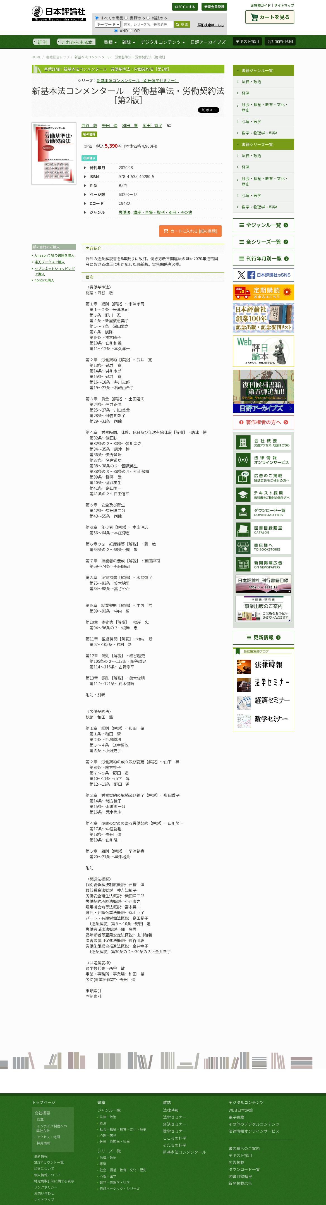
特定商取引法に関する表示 (54, 1180)
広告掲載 (236, 1162)
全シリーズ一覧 (260, 241)
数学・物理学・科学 (259, 133)
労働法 (124, 212)
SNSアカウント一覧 (49, 1162)
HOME (36, 56)
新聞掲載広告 (240, 1183)
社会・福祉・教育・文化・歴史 (265, 107)
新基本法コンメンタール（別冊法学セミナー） (138, 80)
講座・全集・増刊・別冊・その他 (162, 212)
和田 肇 (130, 125)
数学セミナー (174, 1131)
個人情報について (47, 1174)
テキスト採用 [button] (247, 41)
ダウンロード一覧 (244, 1169)
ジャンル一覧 (109, 1110)
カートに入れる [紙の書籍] (190, 231)
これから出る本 (77, 42)
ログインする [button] (185, 6)
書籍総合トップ (57, 56)
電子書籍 (236, 1117)
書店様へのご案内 (244, 1148)
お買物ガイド (261, 5)
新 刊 (42, 42)
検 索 (182, 24)
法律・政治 (251, 81)
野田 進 (110, 125)
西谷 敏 (89, 125)
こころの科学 (174, 1138)
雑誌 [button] (128, 42)
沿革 (40, 1119)
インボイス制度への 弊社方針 (51, 1128)
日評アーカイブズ (208, 42)
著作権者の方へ (260, 421)
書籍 (101, 1102)
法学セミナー (174, 1117)
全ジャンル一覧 (260, 224)
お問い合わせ (44, 1193)
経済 (246, 93)
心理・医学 (251, 121)
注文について (44, 1168)
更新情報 (260, 637)
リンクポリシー (45, 1187)
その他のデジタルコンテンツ (254, 1124)
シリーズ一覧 (109, 1151)
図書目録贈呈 (240, 1176)
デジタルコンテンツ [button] (163, 42)
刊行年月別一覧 (260, 258)
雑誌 (167, 1102)
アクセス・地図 (48, 1136)
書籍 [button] (110, 42)
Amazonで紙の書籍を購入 (55, 255)
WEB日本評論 (241, 1110)
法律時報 (171, 1110)
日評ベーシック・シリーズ (120, 1188)
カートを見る (275, 16)
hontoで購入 (44, 280)
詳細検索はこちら (210, 24)
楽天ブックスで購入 (50, 261)
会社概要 (42, 1113)
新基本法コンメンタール (184, 1152)
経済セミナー (174, 1124)
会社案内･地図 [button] (280, 41)
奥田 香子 (152, 125)
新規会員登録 (214, 6)
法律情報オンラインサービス (254, 1131)
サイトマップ (284, 5)
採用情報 (43, 1143)
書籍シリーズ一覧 (257, 144)
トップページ (43, 1102)
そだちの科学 (174, 1145)
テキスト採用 (240, 1155)
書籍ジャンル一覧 (257, 70)
